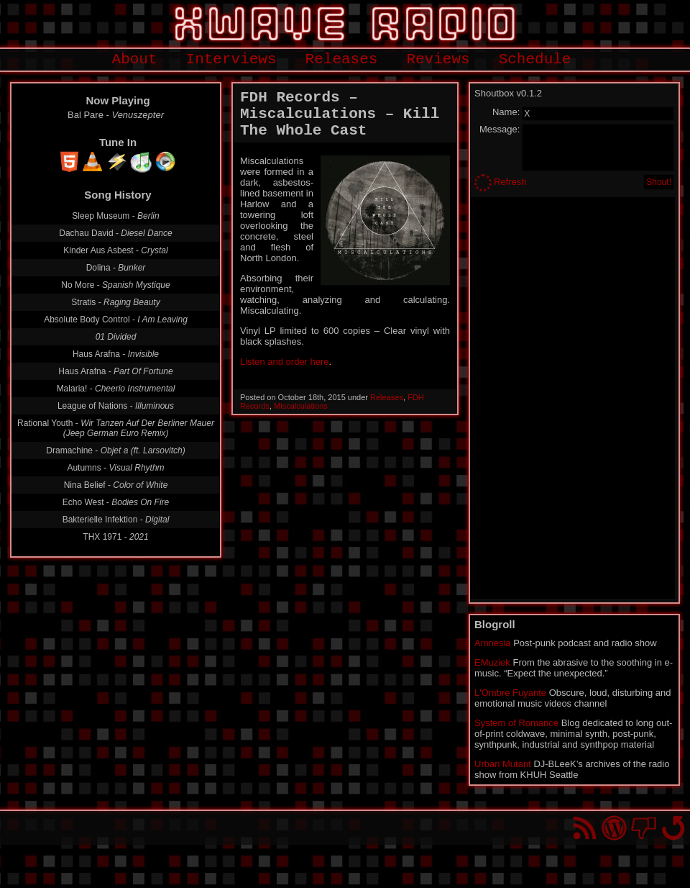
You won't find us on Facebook (643, 828)
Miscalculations (301, 406)
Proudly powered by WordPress (614, 828)
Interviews (231, 59)
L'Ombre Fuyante (510, 692)
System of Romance (516, 722)
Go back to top (673, 828)
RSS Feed (584, 828)
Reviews (437, 59)
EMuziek (492, 662)
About (134, 59)
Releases (341, 59)
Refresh (510, 181)
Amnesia (492, 643)
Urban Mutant (502, 763)
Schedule (535, 59)
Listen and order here (284, 361)
